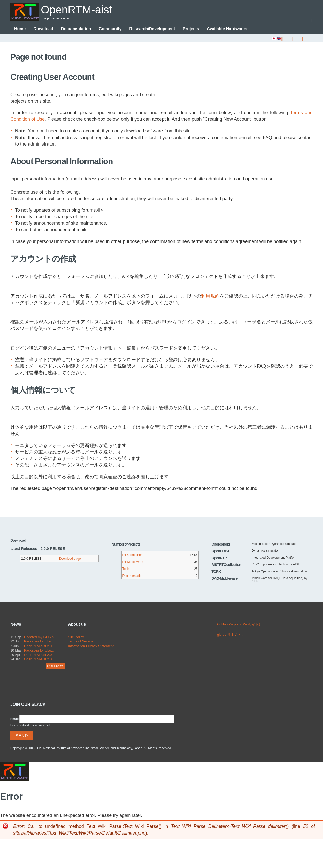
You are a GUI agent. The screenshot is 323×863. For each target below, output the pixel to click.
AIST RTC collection (226, 565)
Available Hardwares (227, 29)
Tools (126, 569)
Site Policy (76, 637)
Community (110, 29)
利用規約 (210, 296)
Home (20, 29)
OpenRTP (219, 558)
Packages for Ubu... (39, 642)
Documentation (76, 29)
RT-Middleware (132, 562)
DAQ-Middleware (224, 579)
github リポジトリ (230, 635)
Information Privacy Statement (91, 646)
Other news (55, 666)
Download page (70, 559)
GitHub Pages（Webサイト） (239, 624)
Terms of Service (80, 642)
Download (43, 29)
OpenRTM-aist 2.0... (39, 646)
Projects (191, 29)
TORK (216, 572)
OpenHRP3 (220, 551)
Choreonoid (220, 544)
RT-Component (132, 555)
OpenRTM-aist (78, 9)
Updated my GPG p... (40, 637)
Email (14, 719)
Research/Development (152, 29)
